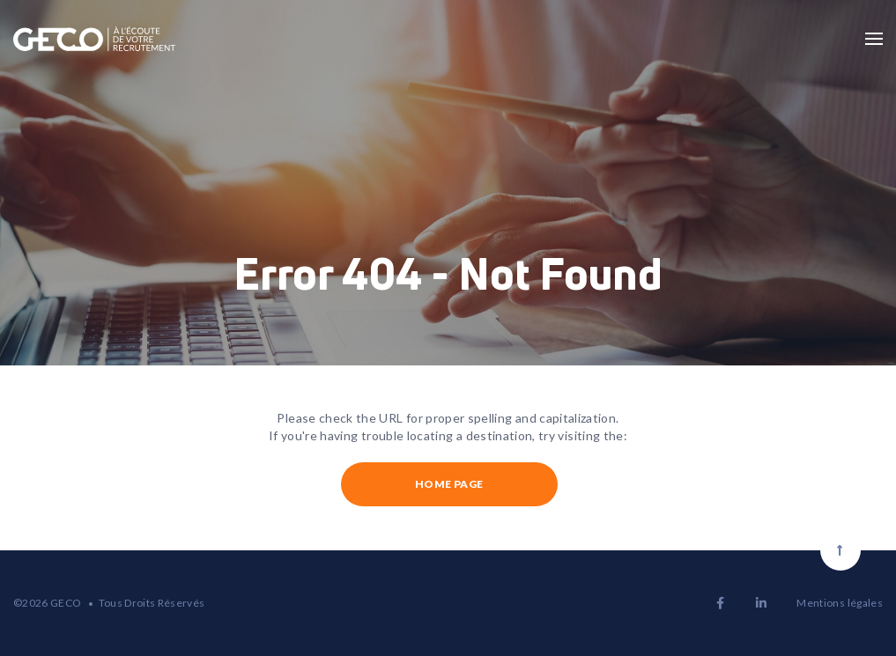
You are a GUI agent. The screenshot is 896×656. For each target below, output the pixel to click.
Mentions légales (839, 602)
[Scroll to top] (840, 550)
